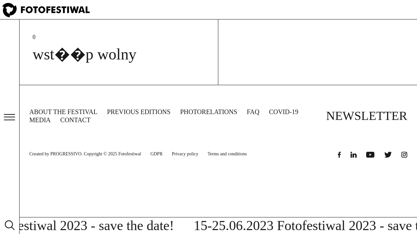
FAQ (253, 111)
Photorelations (208, 111)
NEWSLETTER (366, 116)
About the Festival (63, 111)
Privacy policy (185, 153)
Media (40, 120)
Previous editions (138, 111)
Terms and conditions (227, 153)
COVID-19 (283, 111)
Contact (75, 120)
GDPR (157, 153)
